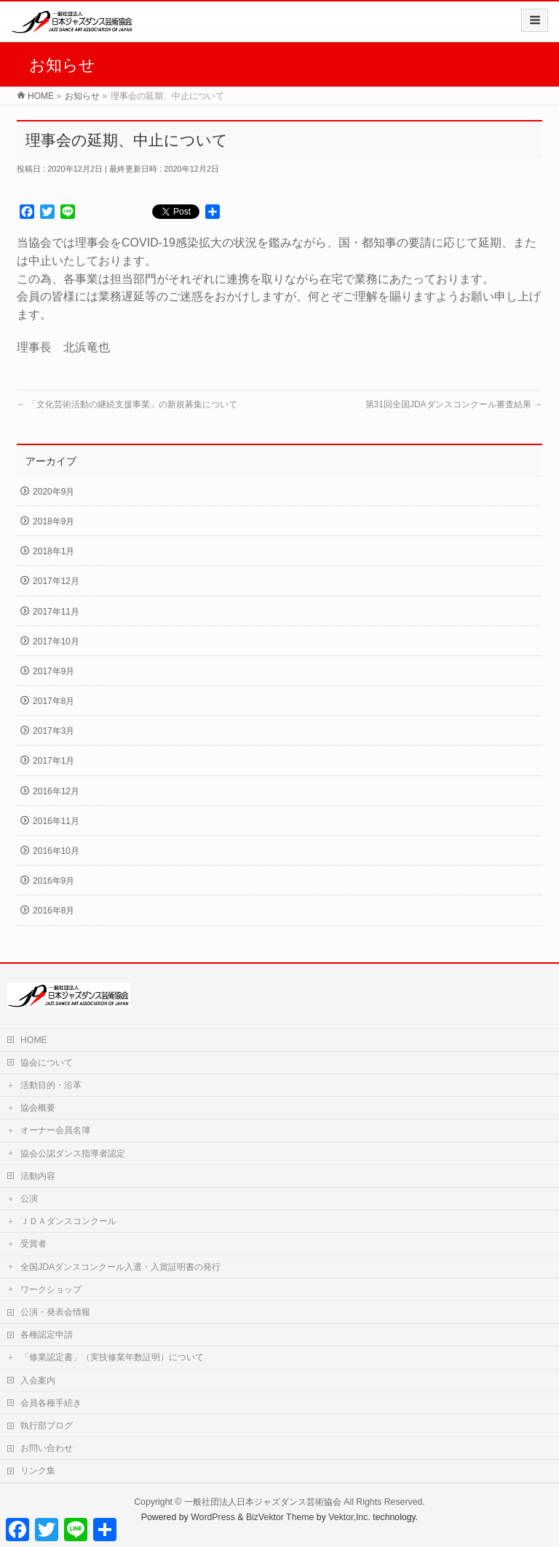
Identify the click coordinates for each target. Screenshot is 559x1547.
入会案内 (37, 1380)
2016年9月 (53, 881)
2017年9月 (53, 671)
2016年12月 (56, 791)
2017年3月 (53, 731)
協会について (46, 1063)
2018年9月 (53, 521)
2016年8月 (53, 911)
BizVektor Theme (280, 1517)
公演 (29, 1199)
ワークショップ (51, 1289)
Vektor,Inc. (349, 1517)
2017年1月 (53, 761)
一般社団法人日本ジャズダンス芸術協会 (262, 1502)
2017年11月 (56, 612)
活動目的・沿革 (51, 1085)
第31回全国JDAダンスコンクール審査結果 (453, 404)
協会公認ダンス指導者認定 (72, 1153)
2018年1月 (53, 551)
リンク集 (37, 1471)
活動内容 (37, 1176)
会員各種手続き (51, 1403)
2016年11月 (56, 821)
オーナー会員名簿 (55, 1130)
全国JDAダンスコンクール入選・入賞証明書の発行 (120, 1267)
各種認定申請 (46, 1335)
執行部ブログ (46, 1425)
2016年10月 (56, 851)
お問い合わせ (46, 1448)
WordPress (213, 1517)
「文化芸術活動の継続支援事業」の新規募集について (127, 404)
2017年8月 (53, 701)
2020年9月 (53, 492)
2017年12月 (56, 581)
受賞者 (33, 1244)
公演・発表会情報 (55, 1312)
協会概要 (37, 1108)
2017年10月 (56, 641)
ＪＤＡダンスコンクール (68, 1221)
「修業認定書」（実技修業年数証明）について (116, 1357)
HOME (33, 1040)
